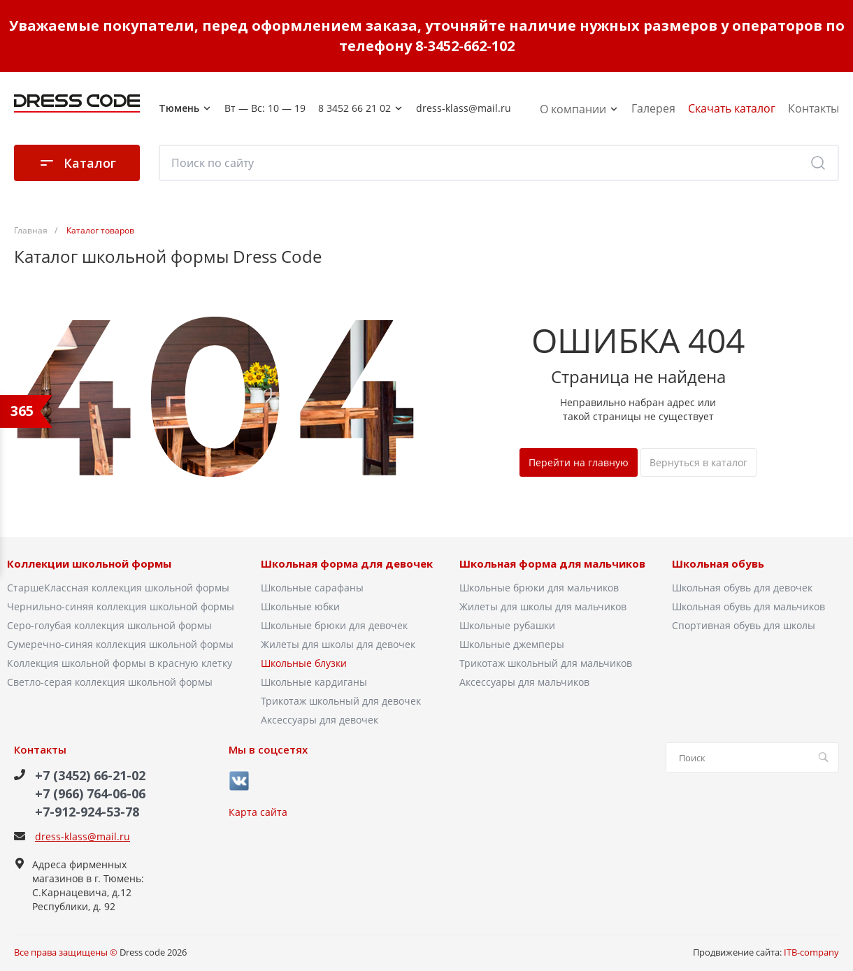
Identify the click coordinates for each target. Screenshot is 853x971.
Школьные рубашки (507, 625)
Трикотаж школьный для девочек (341, 700)
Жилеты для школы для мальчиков (542, 606)
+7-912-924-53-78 (87, 811)
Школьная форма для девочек (347, 564)
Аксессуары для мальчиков (524, 682)
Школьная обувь (718, 564)
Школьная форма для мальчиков (552, 564)
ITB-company (811, 952)
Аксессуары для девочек (319, 719)
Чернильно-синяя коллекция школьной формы (120, 606)
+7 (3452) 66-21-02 (90, 775)
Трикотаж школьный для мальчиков (545, 663)
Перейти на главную (579, 462)
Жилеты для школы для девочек (338, 644)
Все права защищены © (65, 952)
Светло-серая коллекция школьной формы (110, 682)
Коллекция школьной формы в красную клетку (119, 663)
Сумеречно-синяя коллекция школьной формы (120, 644)
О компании (579, 109)
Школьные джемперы (511, 644)
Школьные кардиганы (314, 682)
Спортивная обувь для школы (743, 625)
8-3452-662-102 (465, 45)
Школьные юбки (300, 606)
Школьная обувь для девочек (742, 587)
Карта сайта (258, 812)
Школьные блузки (304, 663)
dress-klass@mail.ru (82, 836)
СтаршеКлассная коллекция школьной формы (118, 587)
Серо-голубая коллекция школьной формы (109, 625)
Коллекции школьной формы (89, 564)
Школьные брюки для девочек (334, 625)
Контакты (813, 108)
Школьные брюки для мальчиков (539, 587)
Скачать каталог (731, 108)
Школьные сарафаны (312, 587)
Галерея (653, 108)
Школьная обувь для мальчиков (748, 606)
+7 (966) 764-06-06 (90, 793)
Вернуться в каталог (698, 462)
